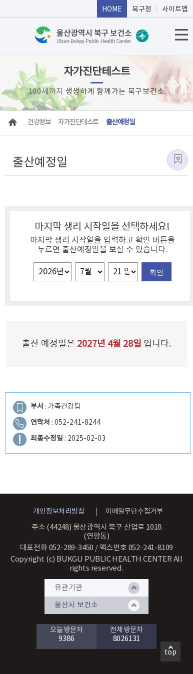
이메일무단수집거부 (134, 512)
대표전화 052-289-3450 (57, 548)
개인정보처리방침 (58, 512)
